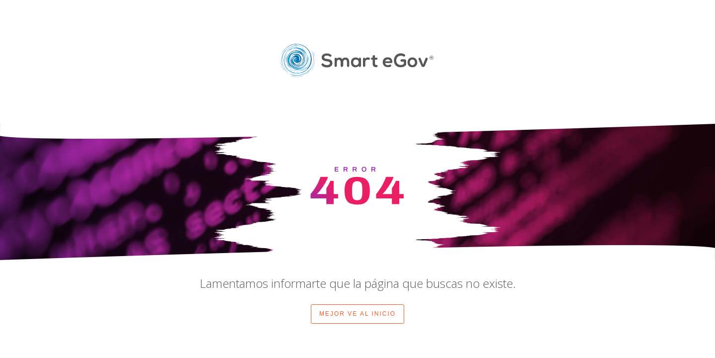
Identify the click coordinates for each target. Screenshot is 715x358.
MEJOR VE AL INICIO (357, 313)
